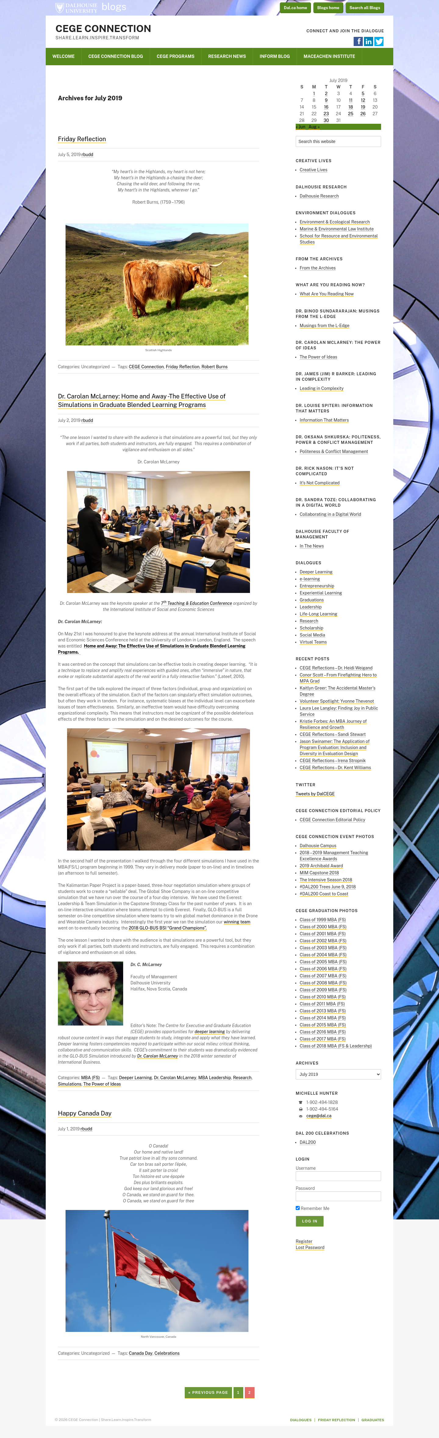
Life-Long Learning (318, 614)
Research (242, 1077)
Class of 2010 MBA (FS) (323, 996)
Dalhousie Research (319, 196)
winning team (237, 921)
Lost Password (310, 1247)
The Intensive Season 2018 (326, 879)
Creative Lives (313, 169)
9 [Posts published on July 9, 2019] (326, 100)
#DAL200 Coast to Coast (324, 893)
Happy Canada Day (85, 1113)
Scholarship (311, 628)
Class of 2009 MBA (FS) (323, 989)
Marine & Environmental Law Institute (337, 229)
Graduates (373, 1420)
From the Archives (318, 268)
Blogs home (328, 7)
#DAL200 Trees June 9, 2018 (328, 886)
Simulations (69, 1084)
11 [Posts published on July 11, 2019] (350, 100)
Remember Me (313, 1208)
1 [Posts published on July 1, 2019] (314, 93)
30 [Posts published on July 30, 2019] (326, 120)
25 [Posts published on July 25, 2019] (350, 113)
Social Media (312, 635)
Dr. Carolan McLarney (175, 1077)
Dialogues (301, 1420)
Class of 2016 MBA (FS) (323, 1031)
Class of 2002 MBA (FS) (323, 940)
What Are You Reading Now (327, 293)
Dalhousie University (76, 7)
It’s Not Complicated (320, 482)
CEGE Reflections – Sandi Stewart (333, 734)
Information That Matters (324, 420)
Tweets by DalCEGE (315, 793)
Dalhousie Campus (318, 845)
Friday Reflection (82, 139)
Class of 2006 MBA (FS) (323, 968)
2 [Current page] (249, 1392)
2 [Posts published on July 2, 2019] (326, 93)
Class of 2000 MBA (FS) (323, 926)
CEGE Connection (103, 28)
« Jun (300, 126)
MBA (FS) (90, 1077)
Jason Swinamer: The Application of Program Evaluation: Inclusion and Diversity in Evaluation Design (334, 747)
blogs (114, 7)
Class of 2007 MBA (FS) (323, 975)
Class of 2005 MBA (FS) (323, 961)
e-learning (310, 578)
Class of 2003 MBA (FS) (323, 947)
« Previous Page (208, 1392)
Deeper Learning (135, 1077)
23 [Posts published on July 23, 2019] (326, 113)
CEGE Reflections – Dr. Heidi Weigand (336, 667)
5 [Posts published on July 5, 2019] (363, 93)
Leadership (311, 607)
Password (305, 1188)
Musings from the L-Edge (324, 325)
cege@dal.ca (318, 1115)
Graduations (312, 600)
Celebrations (167, 1353)
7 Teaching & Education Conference (196, 603)
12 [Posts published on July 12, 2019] (363, 100)
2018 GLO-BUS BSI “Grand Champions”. (168, 928)
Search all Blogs (365, 7)
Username (306, 1168)
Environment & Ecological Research (335, 221)
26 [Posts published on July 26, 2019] (363, 113)
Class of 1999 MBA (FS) (323, 919)
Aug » (314, 126)
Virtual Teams (313, 642)
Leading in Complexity (322, 388)
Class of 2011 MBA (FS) (322, 1003)
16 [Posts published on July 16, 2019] (326, 107)
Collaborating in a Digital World (330, 514)
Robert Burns (215, 366)
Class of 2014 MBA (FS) (323, 1017)
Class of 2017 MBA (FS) (323, 1039)
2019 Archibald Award (321, 865)
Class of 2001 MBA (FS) (323, 933)
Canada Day (140, 1353)
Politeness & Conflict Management (334, 451)
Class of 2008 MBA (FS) (323, 982)
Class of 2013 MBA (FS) (323, 1010)
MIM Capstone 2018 (319, 872)
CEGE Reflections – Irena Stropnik (333, 760)
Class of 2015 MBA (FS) (323, 1024)
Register (304, 1241)
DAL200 (308, 1142)
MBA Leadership (214, 1077)
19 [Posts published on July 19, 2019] (363, 107)
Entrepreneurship (317, 585)
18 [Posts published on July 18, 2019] (350, 107)
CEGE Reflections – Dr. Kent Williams (335, 767)
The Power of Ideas (102, 1084)
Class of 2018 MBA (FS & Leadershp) (336, 1046)
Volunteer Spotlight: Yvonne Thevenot (337, 701)
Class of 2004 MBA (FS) (323, 954)
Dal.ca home (295, 7)
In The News (312, 546)
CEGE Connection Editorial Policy (332, 819)
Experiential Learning (321, 593)
